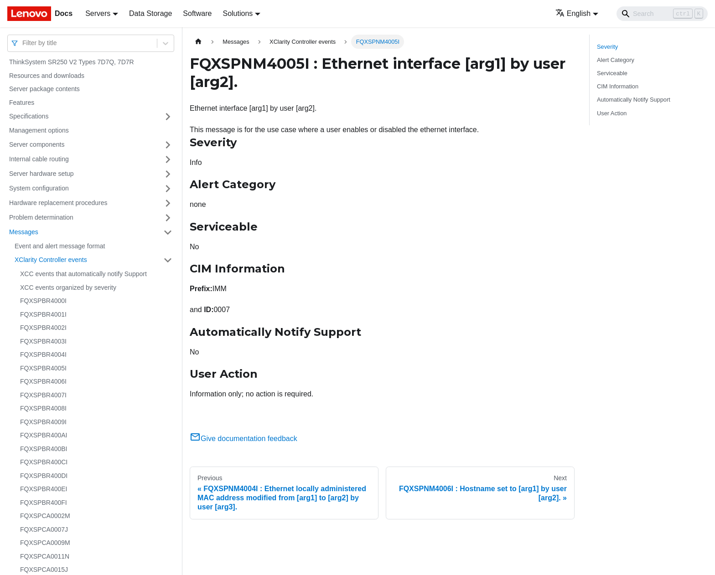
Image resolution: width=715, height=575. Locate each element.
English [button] (573, 13)
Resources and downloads (46, 75)
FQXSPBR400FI (43, 502)
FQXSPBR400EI (43, 489)
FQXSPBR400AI (43, 435)
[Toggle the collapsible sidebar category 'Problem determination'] (168, 217)
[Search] (662, 13)
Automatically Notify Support (633, 99)
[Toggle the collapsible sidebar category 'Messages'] (168, 232)
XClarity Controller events (51, 259)
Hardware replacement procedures (58, 202)
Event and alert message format (60, 246)
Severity (607, 46)
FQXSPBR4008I (43, 408)
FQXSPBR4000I (43, 300)
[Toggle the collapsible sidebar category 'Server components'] (168, 145)
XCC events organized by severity (68, 287)
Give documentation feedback (243, 438)
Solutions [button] (238, 13)
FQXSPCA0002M (45, 515)
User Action (612, 113)
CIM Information (617, 86)
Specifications (28, 116)
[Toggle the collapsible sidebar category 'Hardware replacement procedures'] (168, 203)
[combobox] (23, 43)
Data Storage (150, 13)
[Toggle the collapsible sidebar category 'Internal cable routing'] (168, 159)
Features (21, 102)
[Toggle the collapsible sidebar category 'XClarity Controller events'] (168, 260)
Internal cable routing (39, 159)
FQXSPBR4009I (43, 422)
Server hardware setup (41, 173)
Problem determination (41, 217)
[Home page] (198, 42)
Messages (23, 232)
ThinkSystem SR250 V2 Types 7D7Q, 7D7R (71, 62)
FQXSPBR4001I (43, 314)
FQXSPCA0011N (44, 556)
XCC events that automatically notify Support (83, 273)
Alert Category (615, 59)
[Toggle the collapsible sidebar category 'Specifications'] (168, 116)
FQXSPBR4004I (43, 354)
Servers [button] (97, 13)
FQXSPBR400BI (43, 448)
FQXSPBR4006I (43, 381)
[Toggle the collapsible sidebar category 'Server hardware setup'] (168, 174)
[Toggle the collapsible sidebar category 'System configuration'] (168, 188)
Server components (36, 144)
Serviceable (612, 73)
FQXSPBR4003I (43, 341)
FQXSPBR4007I (43, 395)
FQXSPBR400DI (43, 475)
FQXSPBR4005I (43, 368)
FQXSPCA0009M (45, 542)
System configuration (39, 188)
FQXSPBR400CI (43, 462)
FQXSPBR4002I (43, 327)
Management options (39, 130)
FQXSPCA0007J (44, 529)
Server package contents (44, 88)
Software (197, 13)
